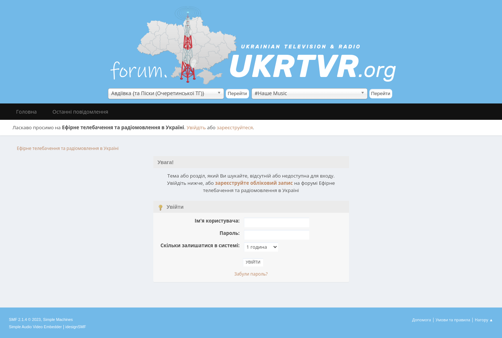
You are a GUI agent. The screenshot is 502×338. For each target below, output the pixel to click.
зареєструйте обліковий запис (254, 183)
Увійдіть (196, 127)
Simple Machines (58, 319)
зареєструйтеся (235, 127)
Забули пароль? (250, 274)
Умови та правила (453, 319)
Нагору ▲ (484, 319)
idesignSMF (75, 327)
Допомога (421, 319)
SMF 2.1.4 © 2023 (25, 319)
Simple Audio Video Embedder (35, 327)
